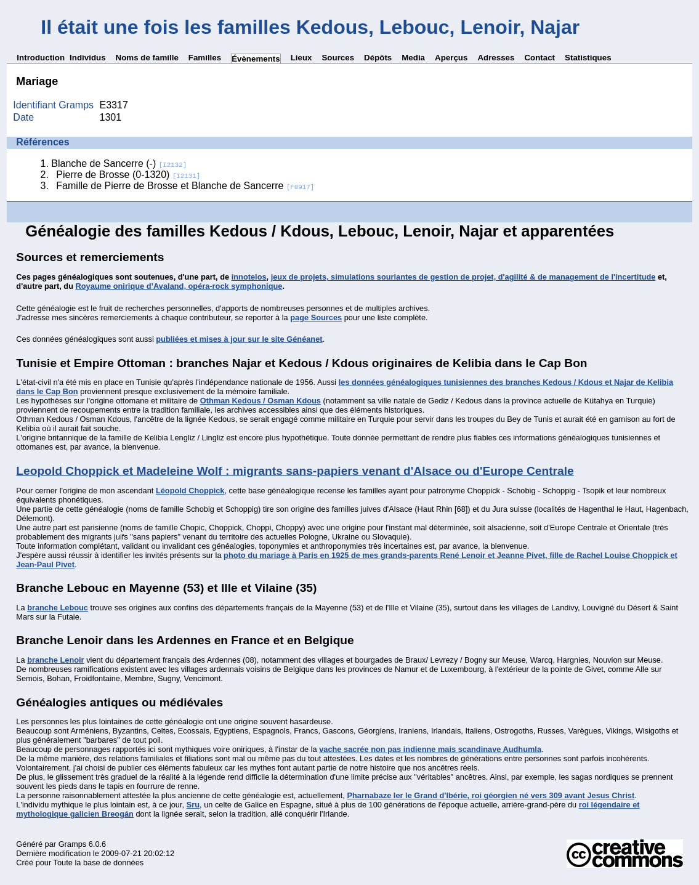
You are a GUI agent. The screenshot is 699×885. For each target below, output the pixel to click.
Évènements (256, 58)
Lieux (301, 57)
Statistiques (588, 57)
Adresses (495, 57)
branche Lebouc (57, 607)
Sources (337, 57)
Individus (88, 57)
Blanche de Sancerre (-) (119, 163)
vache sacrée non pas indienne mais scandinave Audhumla (430, 749)
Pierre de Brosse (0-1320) (128, 174)
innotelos (249, 276)
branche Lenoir (55, 660)
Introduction (41, 57)
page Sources (316, 317)
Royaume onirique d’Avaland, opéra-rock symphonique (179, 286)
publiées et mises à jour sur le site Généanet (239, 339)
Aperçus (451, 57)
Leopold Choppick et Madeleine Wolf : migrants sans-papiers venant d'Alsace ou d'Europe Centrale (294, 470)
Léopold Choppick (190, 490)
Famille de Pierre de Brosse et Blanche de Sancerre (185, 185)
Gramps (73, 844)
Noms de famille (147, 57)
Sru (193, 804)
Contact (539, 57)
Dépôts (378, 57)
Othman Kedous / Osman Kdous (260, 400)
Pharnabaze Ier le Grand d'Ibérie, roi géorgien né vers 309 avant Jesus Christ (490, 795)
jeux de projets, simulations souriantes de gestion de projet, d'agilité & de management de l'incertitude (463, 276)
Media (413, 57)
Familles (204, 57)
